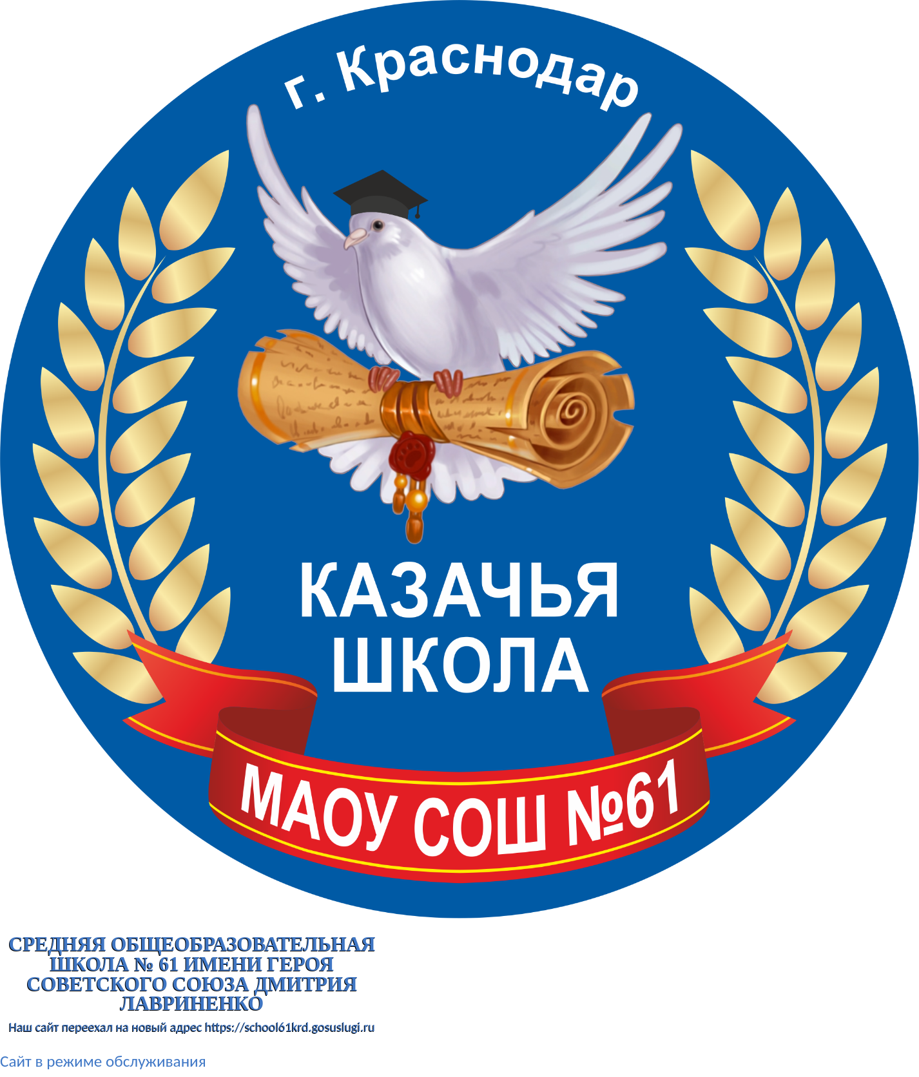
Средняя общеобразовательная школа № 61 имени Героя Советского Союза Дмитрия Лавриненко (191, 974)
